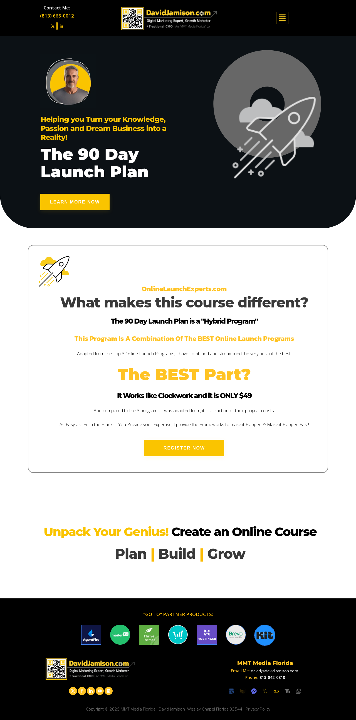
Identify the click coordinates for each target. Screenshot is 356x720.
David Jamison (172, 709)
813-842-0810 (272, 677)
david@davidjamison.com (274, 670)
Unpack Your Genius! (107, 531)
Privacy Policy (258, 709)
